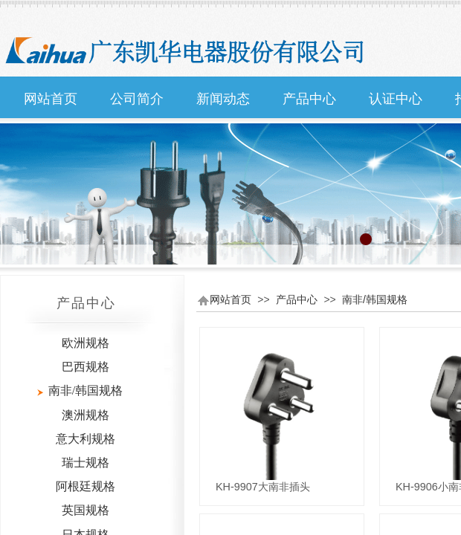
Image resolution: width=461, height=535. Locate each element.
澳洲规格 (85, 415)
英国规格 (85, 510)
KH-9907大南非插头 (263, 487)
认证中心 (395, 98)
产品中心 (309, 98)
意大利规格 (85, 438)
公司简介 (137, 98)
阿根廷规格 (85, 486)
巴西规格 (85, 366)
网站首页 (50, 98)
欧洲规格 (85, 343)
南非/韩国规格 (374, 299)
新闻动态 (223, 98)
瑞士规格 (85, 462)
